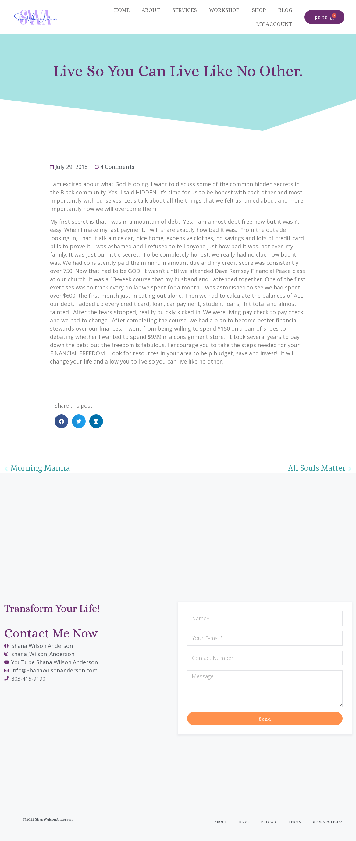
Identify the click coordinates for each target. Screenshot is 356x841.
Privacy (268, 822)
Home (122, 10)
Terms (295, 822)
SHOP (259, 10)
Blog (244, 822)
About (151, 10)
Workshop (224, 10)
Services (184, 10)
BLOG (285, 10)
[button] (61, 421)
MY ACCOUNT (274, 24)
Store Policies (328, 822)
